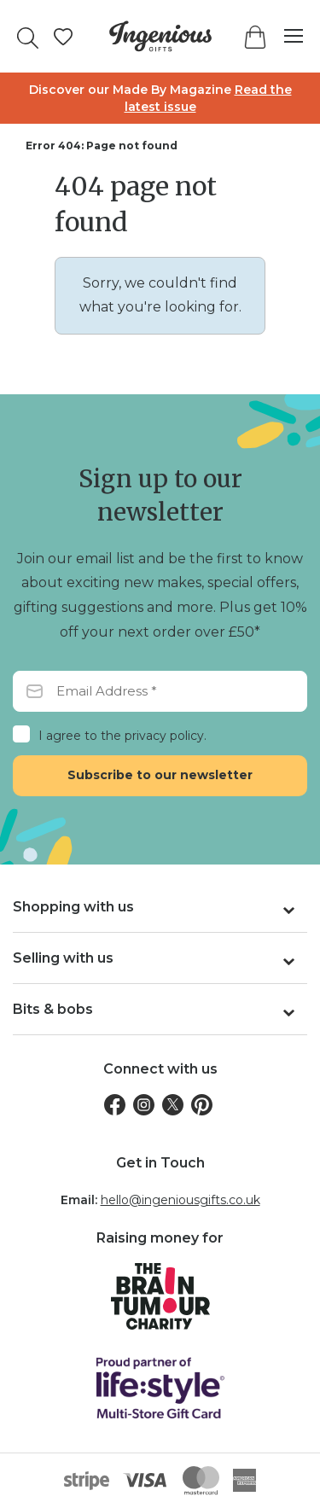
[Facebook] (114, 1104)
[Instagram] (143, 1104)
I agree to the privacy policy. (122, 735)
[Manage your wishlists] (63, 37)
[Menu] (285, 36)
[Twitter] (172, 1104)
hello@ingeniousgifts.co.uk (180, 1200)
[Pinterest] (201, 1104)
